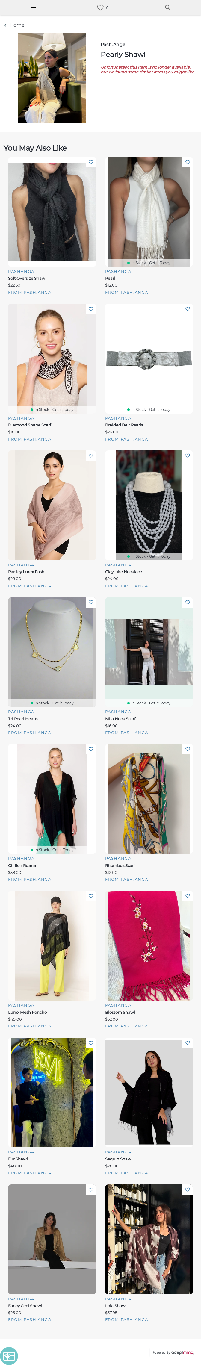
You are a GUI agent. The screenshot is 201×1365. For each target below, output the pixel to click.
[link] (100, 7)
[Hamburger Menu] (33, 7)
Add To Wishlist (91, 162)
